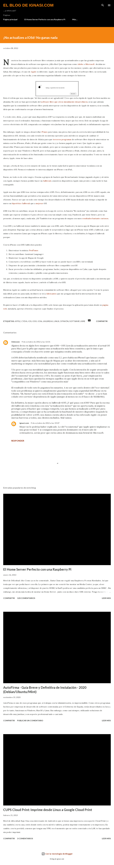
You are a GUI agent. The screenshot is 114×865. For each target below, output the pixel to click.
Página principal (10, 19)
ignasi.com (24, 423)
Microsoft (90, 64)
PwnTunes (33, 250)
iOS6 (40, 321)
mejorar (39, 203)
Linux (56, 321)
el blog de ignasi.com (28, 5)
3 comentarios (25, 838)
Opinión (64, 321)
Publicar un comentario (30, 720)
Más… (75, 19)
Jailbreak (47, 181)
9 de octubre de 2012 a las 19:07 (45, 423)
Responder (17, 440)
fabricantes (52, 293)
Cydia (24, 321)
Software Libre (77, 321)
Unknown (15, 342)
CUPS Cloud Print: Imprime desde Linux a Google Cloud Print (47, 810)
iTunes (44, 132)
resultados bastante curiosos (95, 218)
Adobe (80, 64)
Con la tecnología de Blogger (57, 854)
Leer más (106, 598)
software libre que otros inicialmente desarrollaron (64, 102)
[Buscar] (102, 4)
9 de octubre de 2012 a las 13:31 (36, 342)
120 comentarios (26, 598)
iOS (30, 321)
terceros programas (62, 139)
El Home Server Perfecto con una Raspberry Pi (44, 19)
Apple (33, 72)
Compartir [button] (102, 321)
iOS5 (34, 321)
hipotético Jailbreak (21, 203)
